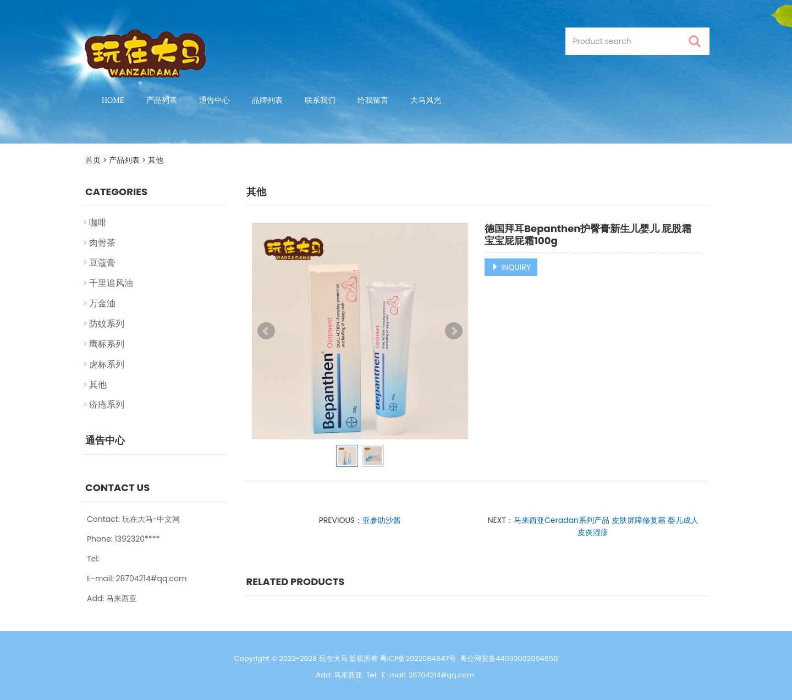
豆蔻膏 (102, 262)
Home (113, 100)
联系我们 (320, 100)
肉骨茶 (102, 242)
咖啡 (98, 222)
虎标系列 (106, 364)
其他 (155, 160)
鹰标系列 (106, 344)
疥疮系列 (106, 404)
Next (454, 331)
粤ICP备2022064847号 (418, 658)
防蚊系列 (106, 323)
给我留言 (373, 100)
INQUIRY (511, 267)
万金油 (102, 303)
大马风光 (425, 100)
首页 (93, 160)
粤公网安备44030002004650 (509, 658)
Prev (266, 331)
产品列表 (161, 100)
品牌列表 (267, 100)
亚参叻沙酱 (381, 520)
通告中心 (214, 100)
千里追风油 (111, 283)
